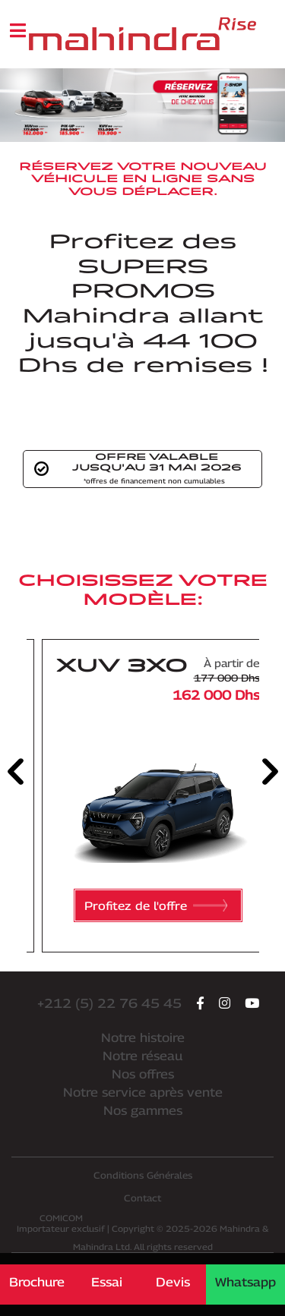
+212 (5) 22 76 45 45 (109, 1003)
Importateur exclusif (61, 1223)
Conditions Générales (142, 1175)
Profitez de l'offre (155, 905)
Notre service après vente (143, 1092)
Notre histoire (143, 1038)
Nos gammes (142, 1110)
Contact (142, 1198)
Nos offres (143, 1074)
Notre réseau (142, 1056)
